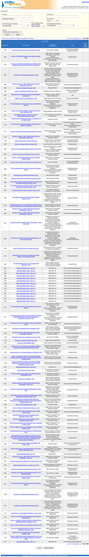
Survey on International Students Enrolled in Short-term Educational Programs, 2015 (26, 529)
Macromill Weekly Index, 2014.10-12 (26, 283)
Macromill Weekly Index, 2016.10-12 (26, 367)
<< (67, 38)
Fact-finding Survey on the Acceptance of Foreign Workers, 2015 (26, 198)
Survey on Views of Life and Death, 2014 (26, 144)
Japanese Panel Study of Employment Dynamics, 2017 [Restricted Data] (26, 473)
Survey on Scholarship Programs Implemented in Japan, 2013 (26, 389)
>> (81, 38)
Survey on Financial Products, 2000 (26, 88)
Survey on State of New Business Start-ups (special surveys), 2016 (26, 411)
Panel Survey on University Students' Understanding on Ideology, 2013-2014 (26, 124)
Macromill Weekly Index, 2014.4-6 (26, 278)
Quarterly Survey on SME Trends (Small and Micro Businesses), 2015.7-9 (26, 84)
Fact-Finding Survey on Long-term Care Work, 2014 (26, 50)
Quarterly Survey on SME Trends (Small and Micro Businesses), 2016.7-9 (26, 333)
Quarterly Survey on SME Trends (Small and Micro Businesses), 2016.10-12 (26, 383)
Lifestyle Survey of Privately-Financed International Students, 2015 (26, 533)
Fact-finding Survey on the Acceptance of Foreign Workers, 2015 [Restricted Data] (26, 256)
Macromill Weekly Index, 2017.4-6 (26, 541)
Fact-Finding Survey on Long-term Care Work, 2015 (26, 337)
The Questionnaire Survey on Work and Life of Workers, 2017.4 (26, 484)
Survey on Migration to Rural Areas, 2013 (26, 91)
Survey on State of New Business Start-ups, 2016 (26, 408)
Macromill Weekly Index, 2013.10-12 (26, 273)
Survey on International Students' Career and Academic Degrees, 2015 (26, 517)
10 (74, 38)
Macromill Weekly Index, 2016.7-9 (26, 301)
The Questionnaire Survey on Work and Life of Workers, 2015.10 (26, 104)
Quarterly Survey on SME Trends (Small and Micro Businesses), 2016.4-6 (26, 213)
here (10, 23)
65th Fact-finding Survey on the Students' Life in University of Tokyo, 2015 (26, 427)
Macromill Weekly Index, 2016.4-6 (26, 298)
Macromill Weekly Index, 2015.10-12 (26, 293)
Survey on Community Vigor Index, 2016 (26, 340)
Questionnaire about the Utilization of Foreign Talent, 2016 (26, 461)
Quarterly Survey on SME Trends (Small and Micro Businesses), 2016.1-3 (26, 209)
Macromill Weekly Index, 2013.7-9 (26, 271)
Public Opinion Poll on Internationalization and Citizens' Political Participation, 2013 (26, 449)
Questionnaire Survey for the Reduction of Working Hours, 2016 (26, 431)
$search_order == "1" (11, 32)
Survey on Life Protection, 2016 (26, 343)
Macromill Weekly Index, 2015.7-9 (26, 291)
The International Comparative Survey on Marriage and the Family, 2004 (26, 119)
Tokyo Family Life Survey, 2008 (25, 370)
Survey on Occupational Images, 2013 (26, 404)
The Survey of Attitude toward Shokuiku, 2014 (26, 75)
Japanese (85, 2)
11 (76, 38)
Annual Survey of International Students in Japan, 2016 (26, 513)
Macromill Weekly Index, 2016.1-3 (26, 296)
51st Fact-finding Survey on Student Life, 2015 (26, 248)
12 (78, 38)
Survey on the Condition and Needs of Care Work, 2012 (26, 162)
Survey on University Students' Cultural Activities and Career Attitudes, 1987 (26, 111)
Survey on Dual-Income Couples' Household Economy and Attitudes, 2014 (26, 374)
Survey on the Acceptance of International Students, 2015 (26, 525)
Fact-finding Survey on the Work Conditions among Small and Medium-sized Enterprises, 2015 (26, 186)
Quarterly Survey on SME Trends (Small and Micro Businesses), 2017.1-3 (26, 457)
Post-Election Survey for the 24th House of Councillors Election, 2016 (26, 477)
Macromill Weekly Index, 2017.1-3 (26, 454)
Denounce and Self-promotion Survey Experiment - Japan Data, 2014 (26, 223)
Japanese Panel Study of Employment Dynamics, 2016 (26, 178)
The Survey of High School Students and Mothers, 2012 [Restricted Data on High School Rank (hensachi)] (26, 64)
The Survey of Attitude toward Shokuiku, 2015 (26, 494)
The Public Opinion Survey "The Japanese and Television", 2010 (26, 264)
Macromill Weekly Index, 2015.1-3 (26, 286)
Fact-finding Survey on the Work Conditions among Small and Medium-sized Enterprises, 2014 (26, 182)
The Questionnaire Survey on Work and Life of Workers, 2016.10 (26, 307)
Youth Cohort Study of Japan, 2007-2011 (26, 141)
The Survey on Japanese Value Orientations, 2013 (26, 328)
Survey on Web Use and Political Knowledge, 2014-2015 (26, 131)
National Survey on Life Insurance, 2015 (26, 98)
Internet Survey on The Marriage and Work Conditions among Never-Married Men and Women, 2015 (26, 346)
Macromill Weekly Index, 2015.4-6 (26, 288)
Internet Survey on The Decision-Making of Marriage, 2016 (26, 352)
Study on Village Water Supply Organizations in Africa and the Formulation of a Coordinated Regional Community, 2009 (26, 538)
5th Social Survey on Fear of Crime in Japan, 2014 (26, 190)
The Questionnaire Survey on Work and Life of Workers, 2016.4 (26, 169)
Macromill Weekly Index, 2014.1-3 (26, 276)
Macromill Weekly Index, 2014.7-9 (26, 281)
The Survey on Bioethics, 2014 (26, 379)
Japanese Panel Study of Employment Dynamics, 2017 (26, 469)
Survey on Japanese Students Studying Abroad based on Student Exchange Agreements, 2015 (26, 521)
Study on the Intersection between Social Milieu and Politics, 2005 (26, 443)
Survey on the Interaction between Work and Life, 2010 (26, 149)
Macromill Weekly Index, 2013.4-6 (26, 268)
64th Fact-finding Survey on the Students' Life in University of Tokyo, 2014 (26, 423)
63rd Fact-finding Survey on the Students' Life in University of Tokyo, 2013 (26, 419)
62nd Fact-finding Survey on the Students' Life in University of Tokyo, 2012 (26, 415)
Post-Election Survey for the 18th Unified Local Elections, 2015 (26, 323)
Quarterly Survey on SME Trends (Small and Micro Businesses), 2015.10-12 (26, 137)
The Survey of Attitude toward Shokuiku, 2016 (26, 505)
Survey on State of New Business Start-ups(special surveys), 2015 (26, 158)
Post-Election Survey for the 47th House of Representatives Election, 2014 (26, 115)
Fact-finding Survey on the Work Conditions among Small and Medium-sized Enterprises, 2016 (26, 396)
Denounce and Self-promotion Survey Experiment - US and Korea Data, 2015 (26, 238)
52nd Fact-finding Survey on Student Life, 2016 (26, 465)
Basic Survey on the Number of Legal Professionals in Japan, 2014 (26, 95)
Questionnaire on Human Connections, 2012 (26, 175)
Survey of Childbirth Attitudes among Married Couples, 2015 (26, 57)
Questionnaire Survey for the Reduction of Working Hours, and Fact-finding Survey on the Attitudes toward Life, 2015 (26, 205)
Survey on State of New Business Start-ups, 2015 (26, 154)
